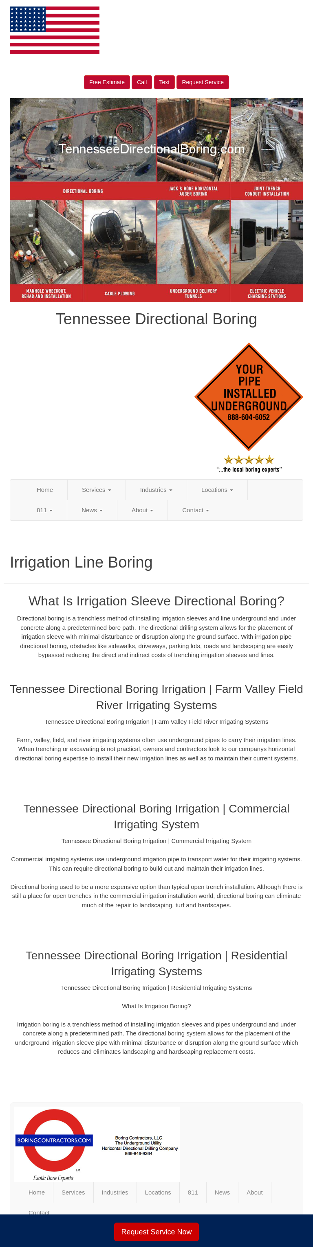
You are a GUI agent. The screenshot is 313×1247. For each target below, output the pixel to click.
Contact (195, 510)
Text (164, 82)
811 (45, 510)
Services (96, 489)
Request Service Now (156, 1232)
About (142, 510)
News (92, 510)
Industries (156, 489)
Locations (217, 489)
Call (142, 82)
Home (45, 489)
